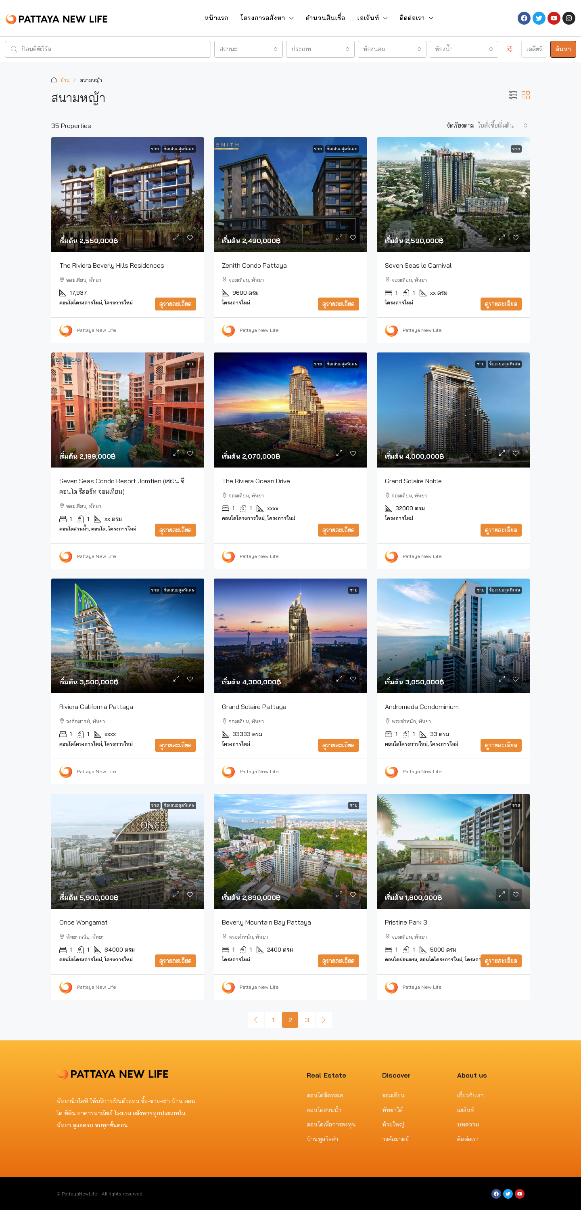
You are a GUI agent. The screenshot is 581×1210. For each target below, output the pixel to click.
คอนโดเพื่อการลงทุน (331, 1124)
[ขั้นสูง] (510, 49)
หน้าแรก (216, 18)
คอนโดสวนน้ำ (324, 1109)
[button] (513, 95)
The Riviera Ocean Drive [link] (256, 480)
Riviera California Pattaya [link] (96, 706)
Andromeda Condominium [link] (422, 706)
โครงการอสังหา (262, 18)
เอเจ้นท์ (368, 18)
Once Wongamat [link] (83, 922)
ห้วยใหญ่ (393, 1124)
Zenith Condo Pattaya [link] (254, 265)
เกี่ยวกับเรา (470, 1095)
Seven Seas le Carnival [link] (418, 265)
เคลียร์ (534, 49)
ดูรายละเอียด (175, 303)
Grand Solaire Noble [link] (413, 480)
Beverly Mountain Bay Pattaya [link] (266, 922)
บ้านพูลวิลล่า (322, 1138)
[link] (127, 194)
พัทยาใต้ (392, 1109)
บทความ (468, 1124)
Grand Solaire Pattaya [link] (254, 706)
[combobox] (248, 49)
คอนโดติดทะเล (325, 1095)
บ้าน (65, 80)
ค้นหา (563, 49)
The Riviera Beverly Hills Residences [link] (111, 265)
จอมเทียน (393, 1095)
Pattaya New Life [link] (96, 330)
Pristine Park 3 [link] (406, 922)
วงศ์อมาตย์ (395, 1138)
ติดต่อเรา (412, 18)
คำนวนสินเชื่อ (325, 18)
